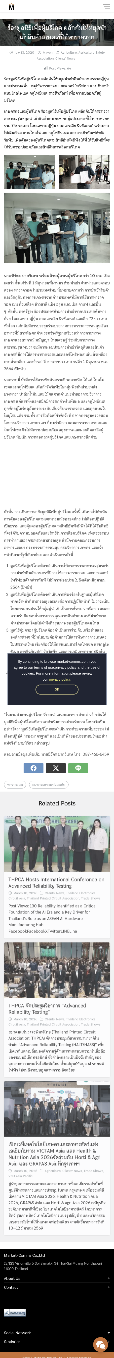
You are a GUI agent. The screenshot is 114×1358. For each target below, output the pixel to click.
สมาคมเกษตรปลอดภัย (48, 791)
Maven (47, 52)
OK (57, 689)
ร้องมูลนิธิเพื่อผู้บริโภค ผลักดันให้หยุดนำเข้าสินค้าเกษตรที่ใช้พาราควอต (57, 32)
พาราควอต (15, 791)
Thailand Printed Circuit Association (53, 904)
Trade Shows (90, 904)
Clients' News (65, 58)
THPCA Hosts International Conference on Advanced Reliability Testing (56, 889)
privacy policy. (60, 679)
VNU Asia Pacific (20, 1182)
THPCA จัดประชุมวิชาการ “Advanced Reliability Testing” (47, 1015)
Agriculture (69, 52)
